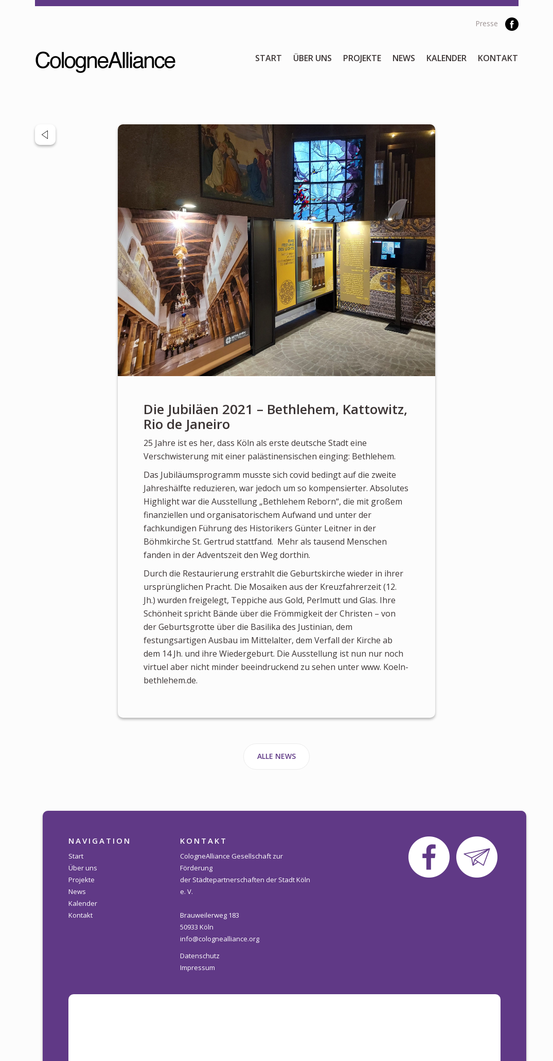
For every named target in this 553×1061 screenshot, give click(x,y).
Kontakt (498, 58)
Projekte (362, 58)
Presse (486, 23)
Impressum (197, 967)
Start (268, 58)
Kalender (446, 58)
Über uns (312, 58)
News (404, 58)
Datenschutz (200, 955)
